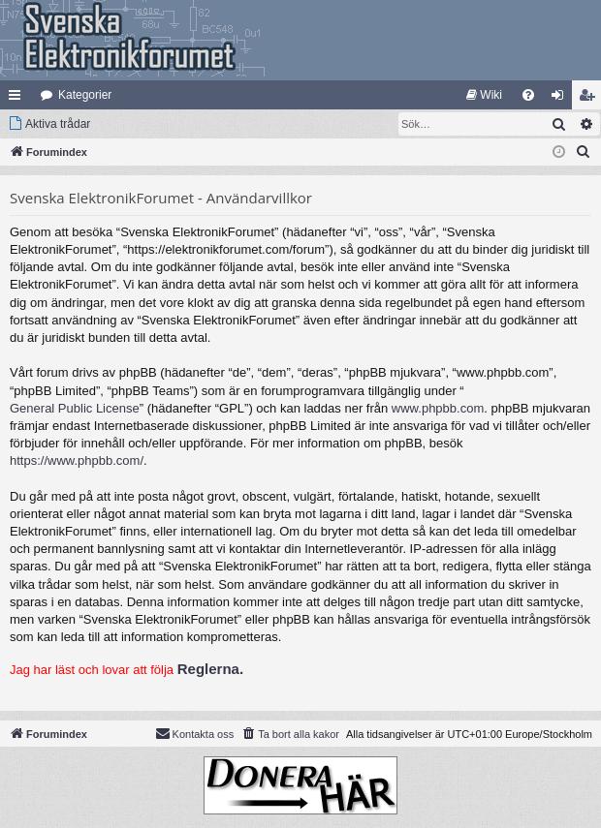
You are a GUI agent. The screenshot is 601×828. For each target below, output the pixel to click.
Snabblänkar (18, 98)
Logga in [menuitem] (562, 98)
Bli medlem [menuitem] (591, 98)
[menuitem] (484, 94)
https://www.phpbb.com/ (76, 460)
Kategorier (84, 95)
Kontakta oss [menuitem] (195, 733)
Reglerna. (210, 668)
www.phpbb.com (438, 408)
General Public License (75, 408)
